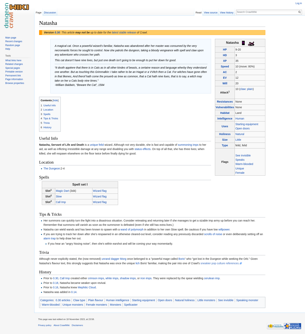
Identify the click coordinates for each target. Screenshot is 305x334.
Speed (225, 66)
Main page (10, 37)
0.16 (55, 287)
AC (225, 72)
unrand (106, 258)
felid (101, 144)
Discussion (50, 12)
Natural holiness (185, 300)
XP (225, 60)
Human (239, 118)
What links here (13, 60)
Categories (46, 300)
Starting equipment (246, 124)
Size (225, 139)
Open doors (242, 128)
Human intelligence (117, 300)
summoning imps (188, 144)
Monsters (115, 304)
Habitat (224, 112)
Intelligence (224, 118)
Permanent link (13, 75)
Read (198, 12)
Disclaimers (77, 325)
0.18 (55, 282)
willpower (224, 229)
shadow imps (128, 278)
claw (242, 89)
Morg (123, 258)
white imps (111, 278)
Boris (181, 258)
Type (225, 145)
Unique (239, 168)
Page (38, 12)
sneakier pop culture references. (220, 263)
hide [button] (55, 100)
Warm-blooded (244, 164)
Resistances (225, 101)
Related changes (14, 64)
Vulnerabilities (225, 107)
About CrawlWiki (62, 325)
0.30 (57, 32)
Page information (14, 79)
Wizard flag (100, 190)
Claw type (79, 300)
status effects (143, 149)
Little (238, 139)
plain (250, 89)
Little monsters (206, 300)
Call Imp (61, 202)
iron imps (146, 278)
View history (226, 12)
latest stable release (124, 32)
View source (210, 12)
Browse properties (14, 83)
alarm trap (49, 238)
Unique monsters (72, 304)
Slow (59, 196)
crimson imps (96, 278)
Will (225, 83)
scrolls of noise (213, 234)
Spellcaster (131, 304)
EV (225, 77)
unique (94, 144)
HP (225, 49)
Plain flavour (95, 300)
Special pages (12, 68)
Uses (225, 126)
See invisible (243, 155)
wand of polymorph (132, 229)
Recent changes (13, 41)
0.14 (73, 292)
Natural (239, 134)
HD (225, 55)
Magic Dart (62, 190)
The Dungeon (51, 168)
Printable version (14, 71)
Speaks (240, 159)
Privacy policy (44, 325)
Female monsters (96, 304)
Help (7, 49)
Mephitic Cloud (87, 287)
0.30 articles (63, 300)
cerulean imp (212, 278)
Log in (298, 3)
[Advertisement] (284, 77)
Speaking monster (247, 300)
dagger (115, 258)
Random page (12, 45)
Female (240, 172)
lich (138, 263)
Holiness (225, 134)
